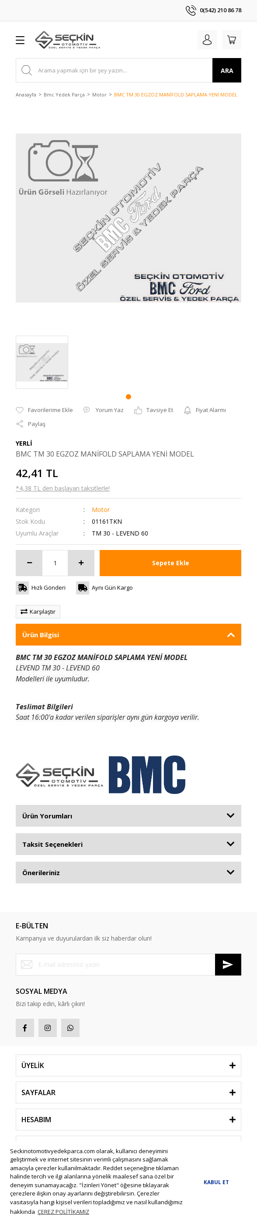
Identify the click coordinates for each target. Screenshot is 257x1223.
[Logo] (67, 39)
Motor (101, 509)
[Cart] (231, 39)
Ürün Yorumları (47, 815)
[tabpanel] (42, 362)
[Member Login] (207, 39)
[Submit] (228, 965)
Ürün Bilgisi (40, 634)
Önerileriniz (41, 872)
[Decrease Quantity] (29, 563)
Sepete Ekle (170, 563)
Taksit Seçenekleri (52, 844)
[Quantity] (55, 563)
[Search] (128, 70)
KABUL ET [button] (216, 1181)
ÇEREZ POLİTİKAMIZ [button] (63, 1212)
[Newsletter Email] (128, 965)
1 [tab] (128, 396)
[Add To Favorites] (44, 410)
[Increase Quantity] (81, 563)
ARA (227, 70)
